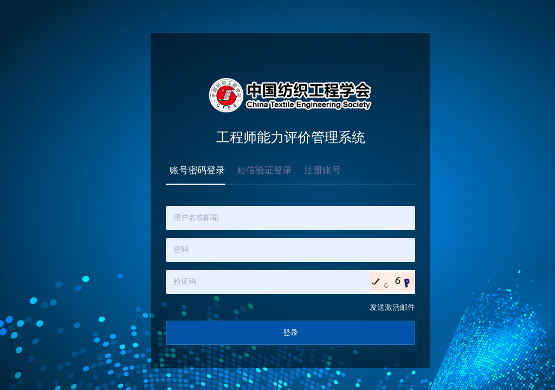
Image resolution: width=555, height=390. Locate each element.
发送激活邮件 (392, 307)
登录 (290, 333)
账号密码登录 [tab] (197, 170)
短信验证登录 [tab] (264, 170)
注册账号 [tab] (322, 170)
